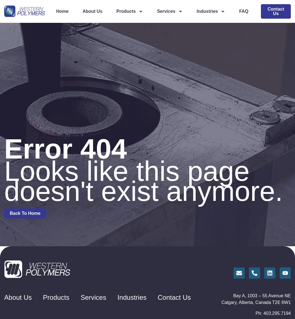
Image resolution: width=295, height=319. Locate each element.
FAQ (243, 11)
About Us (92, 11)
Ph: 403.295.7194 (273, 313)
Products (129, 11)
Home (62, 11)
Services (170, 11)
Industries (211, 11)
